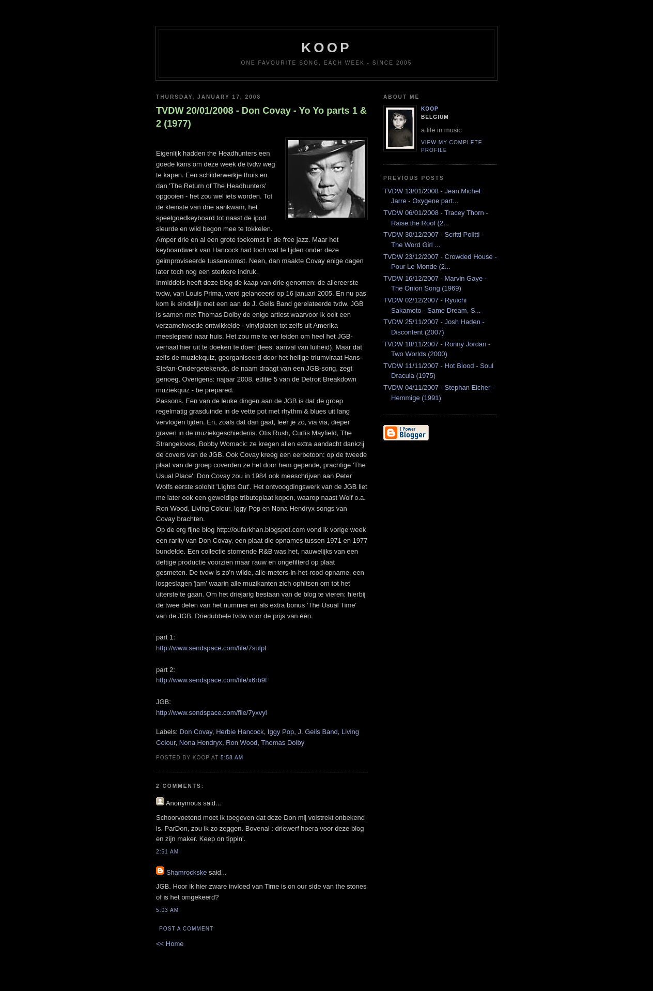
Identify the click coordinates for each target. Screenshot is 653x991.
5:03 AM (167, 910)
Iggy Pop (281, 732)
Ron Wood (241, 742)
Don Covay (196, 732)
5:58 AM (232, 757)
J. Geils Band (317, 732)
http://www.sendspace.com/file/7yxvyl (211, 712)
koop (326, 47)
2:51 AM (167, 852)
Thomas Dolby (282, 742)
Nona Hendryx (200, 742)
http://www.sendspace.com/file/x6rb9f (211, 680)
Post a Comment (186, 929)
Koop (430, 109)
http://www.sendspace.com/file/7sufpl (211, 648)
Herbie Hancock (240, 732)
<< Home (169, 944)
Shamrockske (186, 872)
